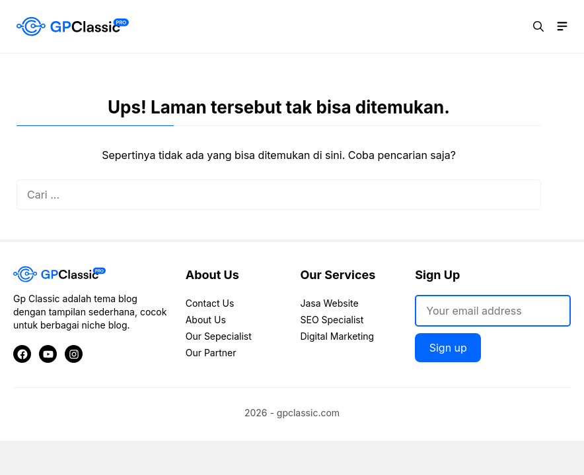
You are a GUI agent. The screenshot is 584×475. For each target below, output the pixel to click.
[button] (538, 26)
